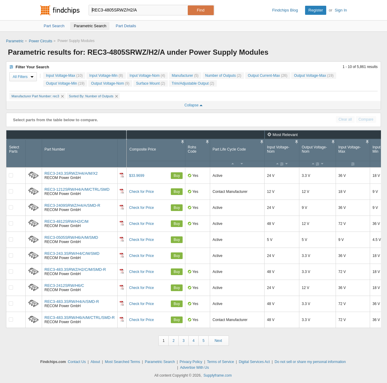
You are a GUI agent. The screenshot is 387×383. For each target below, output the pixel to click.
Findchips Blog (285, 10)
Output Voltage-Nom (110, 83)
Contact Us (77, 362)
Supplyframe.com (217, 375)
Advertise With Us (194, 367)
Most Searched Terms (122, 362)
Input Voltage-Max (64, 75)
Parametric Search (160, 362)
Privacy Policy (191, 362)
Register (315, 10)
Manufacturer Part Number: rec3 (37, 96)
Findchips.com (60, 10)
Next (218, 341)
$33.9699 (136, 176)
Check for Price (141, 192)
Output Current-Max (268, 75)
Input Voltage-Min (106, 75)
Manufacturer (185, 75)
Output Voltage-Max (313, 75)
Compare (366, 119)
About (95, 362)
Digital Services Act (254, 362)
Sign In (341, 10)
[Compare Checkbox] (11, 175)
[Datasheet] (122, 175)
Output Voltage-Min (65, 83)
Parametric (15, 41)
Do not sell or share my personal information (310, 362)
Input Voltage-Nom (147, 75)
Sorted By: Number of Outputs (93, 96)
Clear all (345, 119)
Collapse (193, 105)
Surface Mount (150, 83)
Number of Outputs (223, 75)
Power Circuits (40, 41)
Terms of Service (220, 362)
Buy (177, 176)
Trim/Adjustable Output (193, 83)
